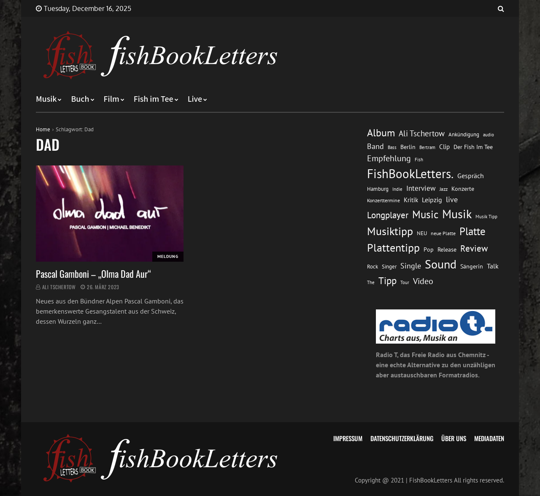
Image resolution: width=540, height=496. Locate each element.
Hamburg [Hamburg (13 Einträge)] (378, 188)
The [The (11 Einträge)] (371, 282)
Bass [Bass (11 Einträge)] (392, 147)
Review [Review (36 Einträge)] (474, 248)
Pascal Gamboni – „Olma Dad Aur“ (93, 273)
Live (195, 99)
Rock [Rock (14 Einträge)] (372, 266)
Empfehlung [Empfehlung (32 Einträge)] (389, 158)
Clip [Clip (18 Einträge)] (444, 146)
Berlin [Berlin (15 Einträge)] (408, 147)
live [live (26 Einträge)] (452, 199)
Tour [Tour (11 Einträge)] (404, 282)
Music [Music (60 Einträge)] (425, 214)
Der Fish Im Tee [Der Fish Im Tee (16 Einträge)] (473, 147)
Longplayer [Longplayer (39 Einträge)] (387, 215)
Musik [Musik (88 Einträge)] (457, 214)
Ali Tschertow (59, 286)
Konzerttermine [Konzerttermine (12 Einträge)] (383, 200)
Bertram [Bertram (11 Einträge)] (427, 147)
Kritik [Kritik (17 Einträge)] (411, 200)
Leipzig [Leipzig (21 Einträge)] (432, 199)
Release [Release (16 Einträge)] (446, 249)
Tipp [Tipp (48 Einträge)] (387, 280)
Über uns (453, 438)
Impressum (347, 438)
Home (43, 129)
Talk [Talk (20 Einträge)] (493, 266)
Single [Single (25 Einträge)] (410, 266)
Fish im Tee (153, 99)
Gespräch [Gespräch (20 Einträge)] (470, 175)
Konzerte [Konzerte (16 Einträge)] (462, 188)
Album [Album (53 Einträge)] (381, 132)
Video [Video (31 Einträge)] (423, 281)
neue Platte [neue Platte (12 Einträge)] (443, 233)
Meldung (167, 256)
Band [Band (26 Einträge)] (375, 146)
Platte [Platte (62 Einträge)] (472, 231)
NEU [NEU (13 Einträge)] (422, 233)
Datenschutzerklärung (401, 438)
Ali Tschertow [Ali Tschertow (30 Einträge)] (422, 133)
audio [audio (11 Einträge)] (488, 134)
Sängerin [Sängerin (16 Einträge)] (471, 266)
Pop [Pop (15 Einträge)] (429, 249)
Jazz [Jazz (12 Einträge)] (444, 189)
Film (111, 99)
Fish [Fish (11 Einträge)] (419, 159)
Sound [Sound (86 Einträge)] (440, 264)
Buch (80, 99)
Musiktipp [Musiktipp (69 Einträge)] (390, 231)
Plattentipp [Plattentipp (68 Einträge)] (393, 248)
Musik (46, 99)
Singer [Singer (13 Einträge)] (389, 266)
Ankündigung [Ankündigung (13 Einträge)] (463, 134)
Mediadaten (489, 438)
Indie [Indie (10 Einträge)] (397, 189)
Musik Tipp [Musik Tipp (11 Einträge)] (486, 216)
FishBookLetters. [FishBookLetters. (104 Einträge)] (410, 173)
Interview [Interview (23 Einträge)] (421, 188)
